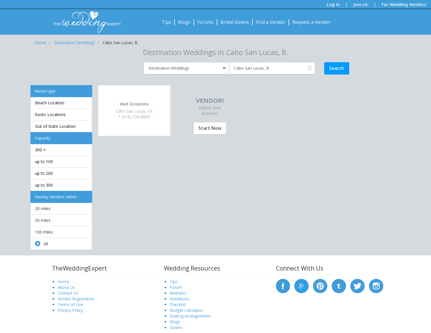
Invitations (179, 298)
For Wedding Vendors (404, 4)
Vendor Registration (76, 298)
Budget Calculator (186, 310)
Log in (333, 4)
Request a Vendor (311, 22)
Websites (178, 293)
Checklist (178, 304)
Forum (176, 287)
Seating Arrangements (190, 316)
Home (63, 281)
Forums (205, 22)
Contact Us (68, 293)
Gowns (176, 327)
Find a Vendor (270, 22)
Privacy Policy (70, 310)
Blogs (184, 22)
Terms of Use (70, 304)
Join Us (360, 4)
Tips (166, 22)
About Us (66, 287)
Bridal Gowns (235, 22)
